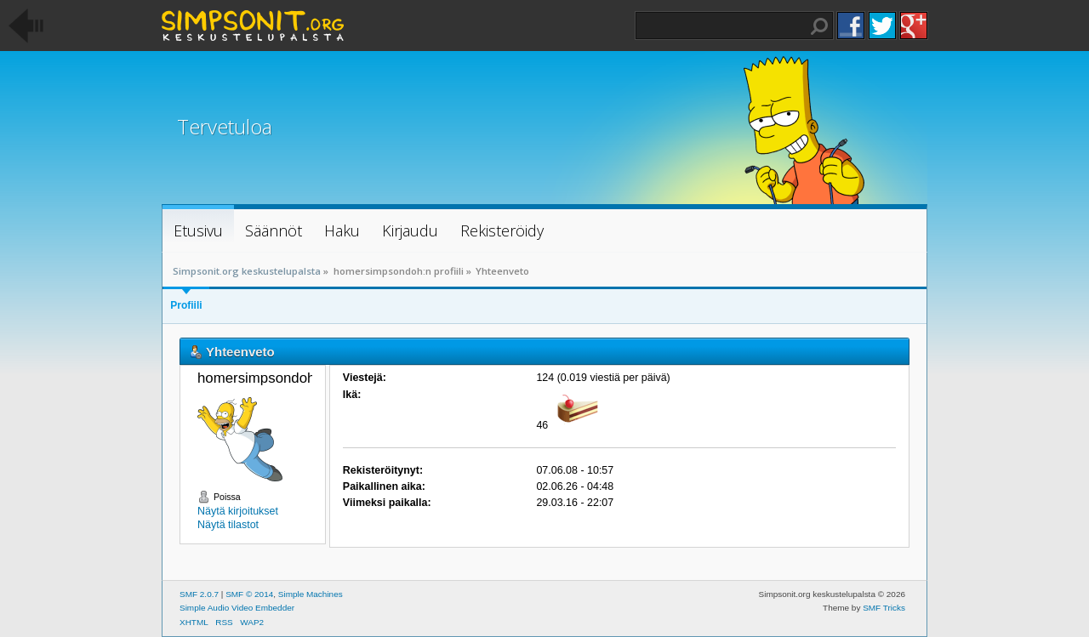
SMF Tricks (884, 607)
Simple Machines (310, 594)
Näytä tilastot (228, 525)
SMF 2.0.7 (199, 594)
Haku (819, 26)
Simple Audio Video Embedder (237, 607)
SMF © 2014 (249, 594)
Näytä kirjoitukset (237, 511)
